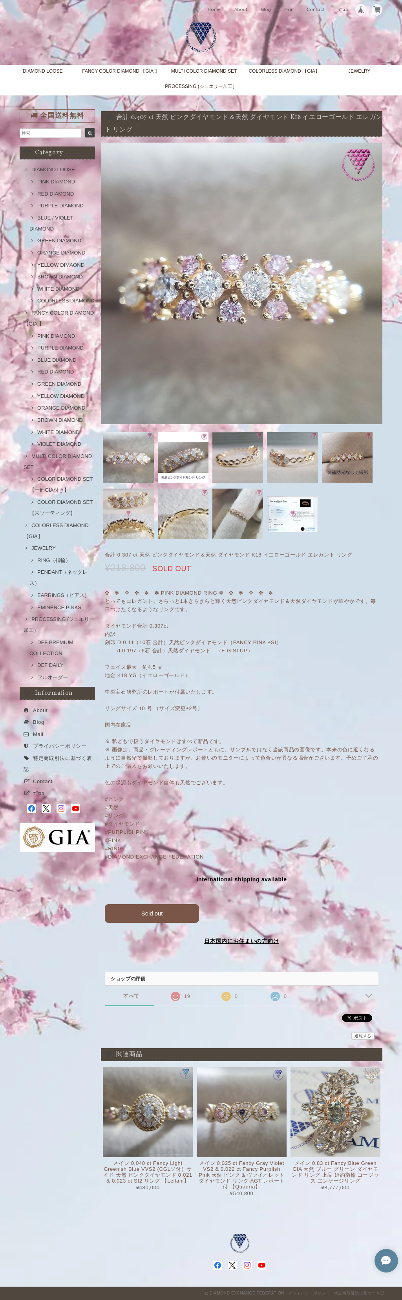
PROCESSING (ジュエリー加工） (201, 86)
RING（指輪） (54, 560)
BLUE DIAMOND (57, 360)
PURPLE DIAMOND (60, 206)
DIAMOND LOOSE (42, 71)
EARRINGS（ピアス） (63, 595)
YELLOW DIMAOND (60, 265)
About (241, 9)
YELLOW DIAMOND (60, 396)
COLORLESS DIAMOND (66, 301)
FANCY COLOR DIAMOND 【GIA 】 (120, 71)
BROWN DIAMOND (60, 277)
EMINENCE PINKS (59, 607)
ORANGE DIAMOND (61, 253)
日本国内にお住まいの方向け (241, 940)
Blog (266, 9)
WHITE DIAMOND (58, 289)
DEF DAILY (50, 665)
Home (214, 9)
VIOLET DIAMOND (59, 444)
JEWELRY (359, 71)
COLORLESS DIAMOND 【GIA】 (284, 71)
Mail (289, 9)
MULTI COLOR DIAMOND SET (204, 71)
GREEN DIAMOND (59, 241)
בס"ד (343, 9)
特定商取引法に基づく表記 (359, 1293)
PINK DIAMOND (56, 182)
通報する (362, 1036)
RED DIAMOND (55, 194)
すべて (131, 995)
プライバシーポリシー (60, 746)
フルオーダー (52, 677)
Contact (316, 9)
